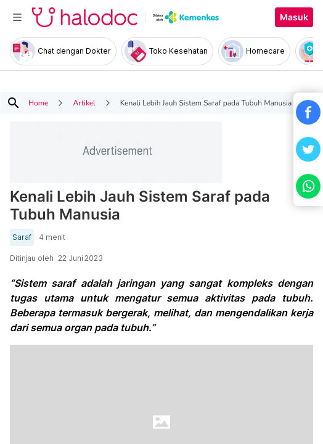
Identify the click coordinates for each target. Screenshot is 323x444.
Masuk (294, 17)
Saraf (21, 237)
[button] (308, 112)
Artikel (84, 103)
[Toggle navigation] (17, 17)
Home (38, 103)
